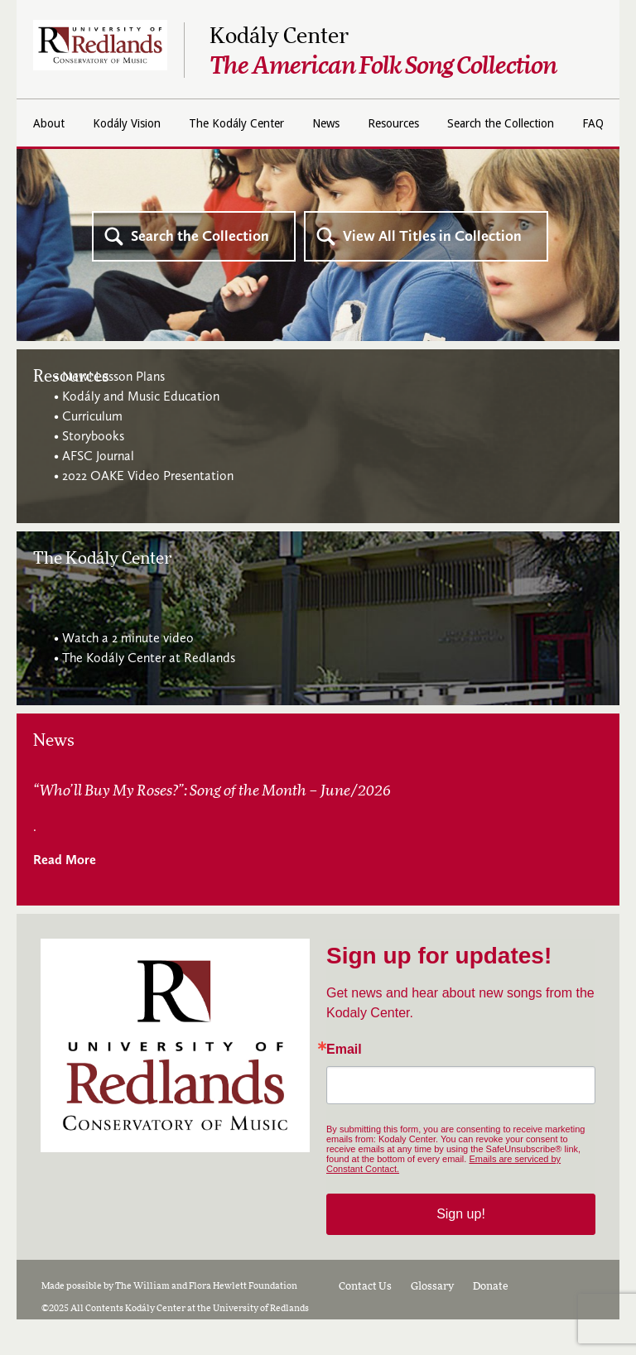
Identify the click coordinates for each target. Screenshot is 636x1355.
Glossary (432, 1322)
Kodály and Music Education (140, 432)
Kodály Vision (202, 123)
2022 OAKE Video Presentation (148, 511)
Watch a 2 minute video (128, 673)
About (114, 123)
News (432, 123)
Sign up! (460, 1249)
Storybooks (93, 471)
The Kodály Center (329, 123)
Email (344, 1085)
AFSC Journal (98, 491)
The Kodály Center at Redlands (148, 693)
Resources (510, 123)
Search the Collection (290, 162)
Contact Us (365, 1322)
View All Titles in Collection (432, 271)
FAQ (397, 162)
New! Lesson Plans (113, 412)
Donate (490, 1322)
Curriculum (92, 451)
